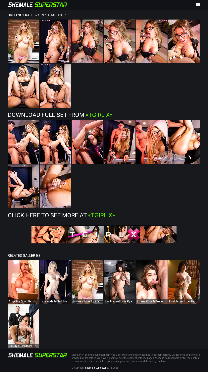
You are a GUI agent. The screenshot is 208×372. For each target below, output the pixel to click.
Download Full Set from (60, 114)
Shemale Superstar (95, 367)
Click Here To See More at (61, 215)
